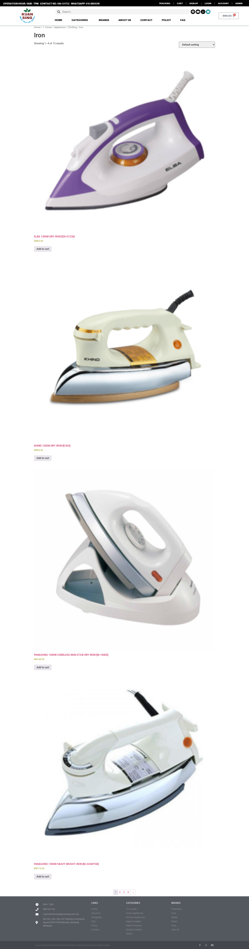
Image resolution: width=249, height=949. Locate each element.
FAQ (182, 20)
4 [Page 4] (128, 892)
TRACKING (164, 3)
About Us (124, 20)
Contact (146, 20)
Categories (80, 20)
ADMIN (238, 3)
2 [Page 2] (120, 892)
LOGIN (208, 3)
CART (180, 3)
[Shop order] (197, 45)
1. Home (47, 27)
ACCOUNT (223, 3)
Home (58, 20)
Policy (166, 20)
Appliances (60, 27)
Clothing (72, 27)
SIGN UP (193, 3)
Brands (104, 20)
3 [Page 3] (124, 892)
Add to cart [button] (43, 248)
